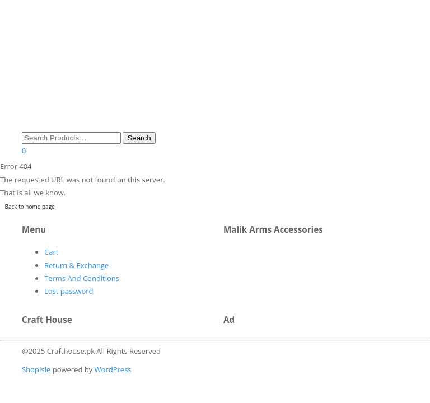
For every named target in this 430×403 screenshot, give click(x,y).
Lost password (69, 291)
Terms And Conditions (81, 278)
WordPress (111, 369)
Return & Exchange (76, 265)
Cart (51, 252)
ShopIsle (37, 369)
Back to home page (30, 206)
